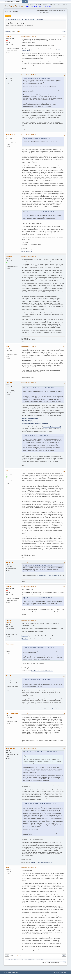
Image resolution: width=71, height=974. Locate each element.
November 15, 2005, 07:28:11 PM (29, 134)
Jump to (43, 962)
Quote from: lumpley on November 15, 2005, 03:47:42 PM (38, 138)
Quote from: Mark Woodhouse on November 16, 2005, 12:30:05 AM (40, 803)
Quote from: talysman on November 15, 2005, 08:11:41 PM (38, 598)
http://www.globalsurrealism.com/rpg (36, 341)
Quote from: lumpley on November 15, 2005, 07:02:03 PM (38, 78)
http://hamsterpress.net (27, 251)
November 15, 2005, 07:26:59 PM (29, 74)
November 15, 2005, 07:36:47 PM (29, 256)
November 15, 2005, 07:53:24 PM (29, 382)
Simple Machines (15, 972)
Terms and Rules (59, 972)
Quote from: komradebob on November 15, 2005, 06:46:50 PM (39, 387)
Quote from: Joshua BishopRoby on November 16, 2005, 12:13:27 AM (40, 751)
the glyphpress (25, 635)
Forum (41, 6)
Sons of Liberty (41, 708)
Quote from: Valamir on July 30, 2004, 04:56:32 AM (36, 435)
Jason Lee (9, 75)
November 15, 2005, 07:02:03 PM (29, 36)
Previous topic (54, 27)
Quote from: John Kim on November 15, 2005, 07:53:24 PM (38, 565)
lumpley (8, 36)
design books (25, 638)
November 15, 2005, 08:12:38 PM (29, 562)
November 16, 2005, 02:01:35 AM (29, 867)
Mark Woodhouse (12, 713)
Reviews (48, 6)
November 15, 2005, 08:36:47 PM (29, 620)
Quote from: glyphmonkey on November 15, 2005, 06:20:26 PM (39, 211)
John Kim (9, 382)
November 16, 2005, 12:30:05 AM (29, 713)
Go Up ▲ (66, 972)
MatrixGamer (10, 135)
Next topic (62, 27)
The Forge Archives (14, 6)
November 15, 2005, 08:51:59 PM (29, 643)
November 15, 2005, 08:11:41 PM (29, 470)
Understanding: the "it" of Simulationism (49, 575)
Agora (53, 708)
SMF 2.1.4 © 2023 (7, 972)
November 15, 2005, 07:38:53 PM (29, 346)
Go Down (7, 31)
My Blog (57, 708)
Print (64, 31)
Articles (34, 6)
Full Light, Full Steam (31, 708)
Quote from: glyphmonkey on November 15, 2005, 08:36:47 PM (39, 647)
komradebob (10, 644)
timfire (8, 346)
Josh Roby (9, 676)
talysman (9, 256)
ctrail (8, 867)
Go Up (6, 955)
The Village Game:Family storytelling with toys (42, 670)
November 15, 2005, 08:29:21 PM (29, 586)
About (28, 6)
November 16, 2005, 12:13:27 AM (29, 675)
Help (54, 972)
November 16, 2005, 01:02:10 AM (29, 748)
